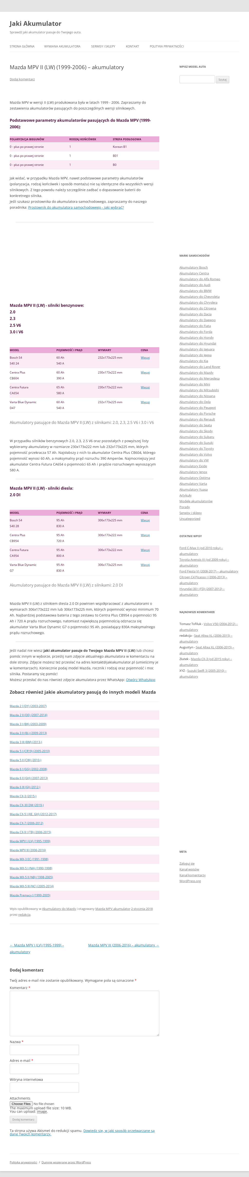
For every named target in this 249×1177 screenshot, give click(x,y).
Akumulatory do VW (194, 460)
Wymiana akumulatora (62, 46)
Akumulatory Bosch (193, 267)
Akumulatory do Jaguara (196, 349)
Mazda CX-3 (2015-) (23, 796)
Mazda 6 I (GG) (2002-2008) (28, 769)
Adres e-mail (21, 1060)
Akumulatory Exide (193, 466)
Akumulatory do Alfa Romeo (199, 279)
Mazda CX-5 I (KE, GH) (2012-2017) (33, 814)
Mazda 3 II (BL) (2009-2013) (28, 733)
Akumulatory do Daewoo (197, 320)
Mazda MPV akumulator (112, 908)
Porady (184, 507)
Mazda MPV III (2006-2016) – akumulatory (123, 945)
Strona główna (22, 46)
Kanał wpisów (189, 869)
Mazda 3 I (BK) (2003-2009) (28, 724)
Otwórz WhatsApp (140, 679)
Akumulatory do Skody (196, 431)
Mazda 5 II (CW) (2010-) (25, 760)
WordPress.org (190, 881)
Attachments (20, 1098)
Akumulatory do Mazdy (59, 908)
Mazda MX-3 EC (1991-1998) (29, 859)
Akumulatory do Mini (194, 384)
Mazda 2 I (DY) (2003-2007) (28, 706)
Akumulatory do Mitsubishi (199, 390)
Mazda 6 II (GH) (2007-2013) (29, 778)
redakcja (24, 914)
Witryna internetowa (26, 1079)
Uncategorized (189, 518)
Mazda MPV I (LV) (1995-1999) (30, 841)
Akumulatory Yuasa (193, 489)
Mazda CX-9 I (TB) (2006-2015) (30, 832)
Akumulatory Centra (194, 273)
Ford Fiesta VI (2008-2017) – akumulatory (208, 571)
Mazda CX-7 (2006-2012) (26, 823)
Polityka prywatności (167, 46)
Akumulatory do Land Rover (199, 366)
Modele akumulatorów (196, 501)
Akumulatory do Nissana (197, 396)
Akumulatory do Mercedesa (199, 378)
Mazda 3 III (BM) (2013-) (26, 742)
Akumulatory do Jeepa (195, 355)
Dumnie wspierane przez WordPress (66, 1162)
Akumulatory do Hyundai (197, 343)
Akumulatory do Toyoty (196, 448)
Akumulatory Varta (193, 483)
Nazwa (17, 1041)
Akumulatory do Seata (195, 425)
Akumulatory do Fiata (195, 326)
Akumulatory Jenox (193, 472)
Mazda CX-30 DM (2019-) (27, 805)
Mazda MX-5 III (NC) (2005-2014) (32, 886)
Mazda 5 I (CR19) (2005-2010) (30, 751)
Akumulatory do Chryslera (198, 302)
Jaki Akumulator (36, 23)
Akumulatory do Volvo (195, 454)
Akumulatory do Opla (195, 402)
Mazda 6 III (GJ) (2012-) (25, 787)
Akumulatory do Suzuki (196, 442)
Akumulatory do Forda (195, 331)
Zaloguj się (187, 863)
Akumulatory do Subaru (196, 437)
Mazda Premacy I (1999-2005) (30, 895)
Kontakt (132, 46)
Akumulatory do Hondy (196, 337)
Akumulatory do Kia (193, 361)
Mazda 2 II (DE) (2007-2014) (28, 715)
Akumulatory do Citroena (197, 308)
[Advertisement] (84, 262)
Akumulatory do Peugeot (197, 407)
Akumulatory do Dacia (195, 314)
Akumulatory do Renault (197, 419)
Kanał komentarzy (192, 875)
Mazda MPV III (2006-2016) (28, 850)
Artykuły (185, 495)
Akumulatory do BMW (195, 291)
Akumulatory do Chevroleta (199, 296)
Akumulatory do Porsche (197, 413)
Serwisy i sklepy (103, 46)
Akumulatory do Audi (194, 285)
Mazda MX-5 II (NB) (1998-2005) (31, 877)
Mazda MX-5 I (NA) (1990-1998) (31, 868)
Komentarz (20, 987)
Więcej (145, 357)
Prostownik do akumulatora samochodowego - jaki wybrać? (76, 207)
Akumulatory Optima (194, 478)
